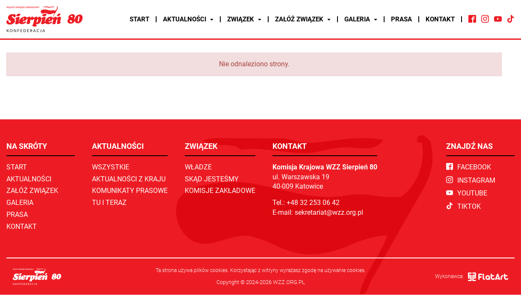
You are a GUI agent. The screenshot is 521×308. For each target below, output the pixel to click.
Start (139, 19)
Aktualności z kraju (129, 179)
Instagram (470, 180)
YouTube (466, 193)
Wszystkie (110, 167)
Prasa (401, 19)
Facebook (468, 167)
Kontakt (440, 19)
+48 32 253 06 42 (313, 202)
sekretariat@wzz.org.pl (329, 212)
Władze (198, 167)
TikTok (463, 206)
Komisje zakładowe (220, 191)
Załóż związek (303, 19)
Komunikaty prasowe (130, 191)
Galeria (360, 19)
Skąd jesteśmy (212, 179)
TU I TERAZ (109, 202)
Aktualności (188, 19)
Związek (244, 19)
